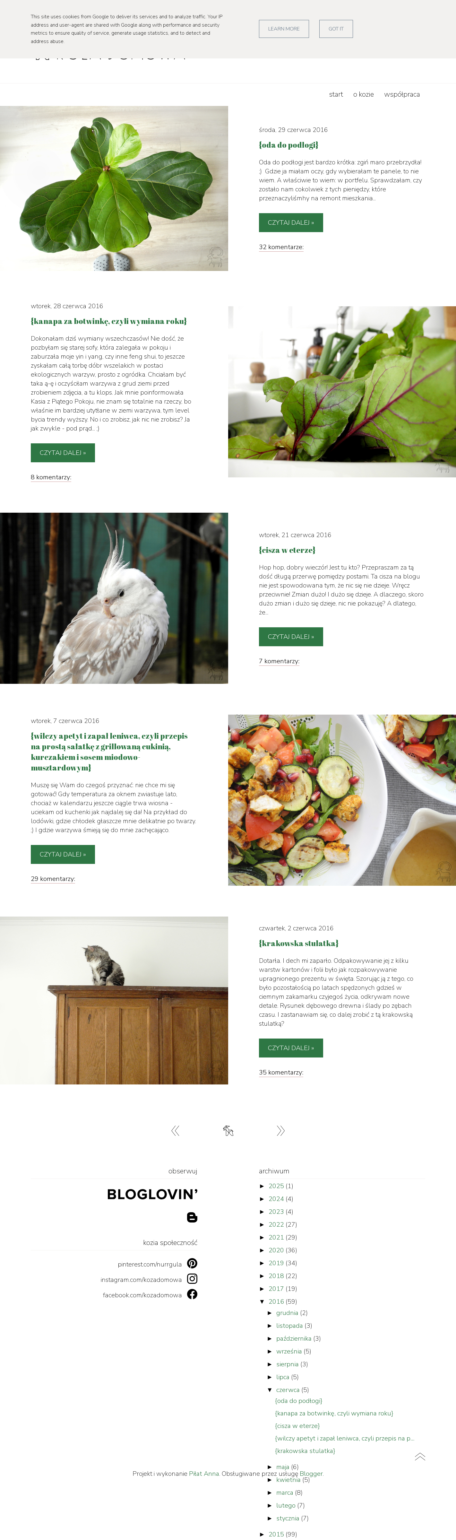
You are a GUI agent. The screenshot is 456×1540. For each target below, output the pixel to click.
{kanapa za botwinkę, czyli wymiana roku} (334, 1413)
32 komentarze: (281, 247)
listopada (290, 1325)
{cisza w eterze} (297, 1426)
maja (283, 1467)
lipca (283, 1377)
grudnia (288, 1313)
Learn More (284, 28)
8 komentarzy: (51, 477)
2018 (277, 1276)
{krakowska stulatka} (305, 1451)
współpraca (402, 94)
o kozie (363, 94)
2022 (277, 1224)
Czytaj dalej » (291, 222)
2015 (277, 1534)
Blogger (311, 1473)
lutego (286, 1505)
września (290, 1351)
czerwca (288, 1390)
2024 (277, 1199)
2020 (277, 1250)
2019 (277, 1263)
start (336, 94)
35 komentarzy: (281, 1072)
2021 (277, 1237)
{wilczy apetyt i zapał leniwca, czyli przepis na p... (344, 1438)
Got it (336, 28)
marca (285, 1492)
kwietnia (289, 1479)
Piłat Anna (204, 1473)
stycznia (288, 1518)
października (294, 1338)
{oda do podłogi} (299, 1400)
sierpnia (288, 1364)
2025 (277, 1186)
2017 (277, 1288)
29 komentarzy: (53, 878)
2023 (277, 1211)
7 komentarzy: (279, 661)
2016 (277, 1301)
